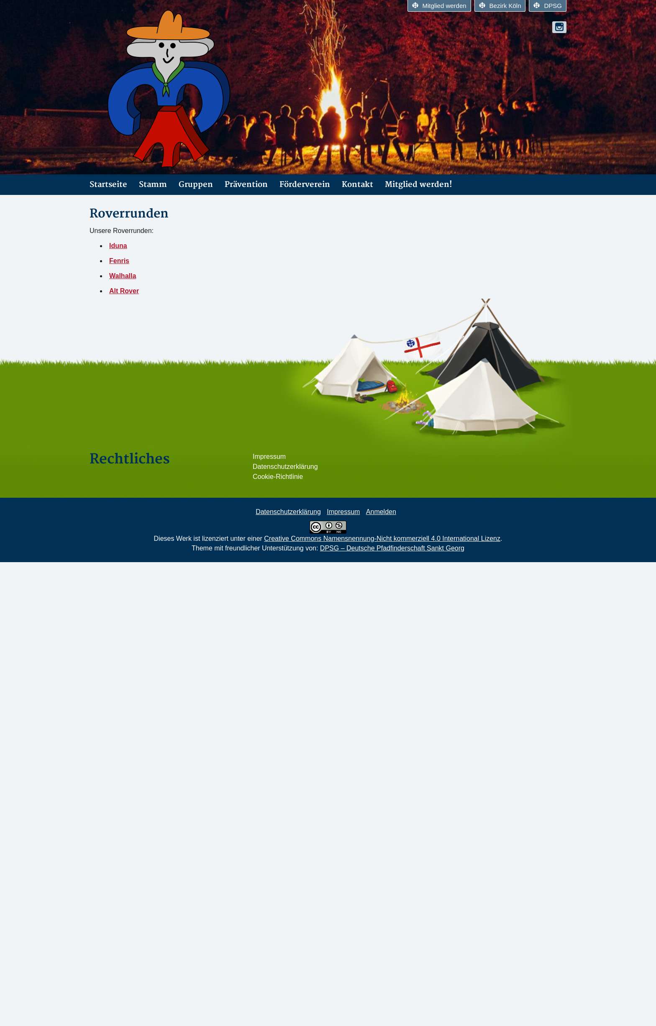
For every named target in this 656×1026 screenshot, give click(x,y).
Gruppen (196, 184)
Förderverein (304, 184)
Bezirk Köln (500, 5)
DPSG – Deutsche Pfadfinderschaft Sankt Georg (392, 548)
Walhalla (122, 275)
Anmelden (381, 511)
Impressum (269, 456)
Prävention (246, 184)
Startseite (108, 184)
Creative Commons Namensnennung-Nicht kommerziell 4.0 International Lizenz (382, 538)
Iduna (118, 245)
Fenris (119, 260)
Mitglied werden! (418, 184)
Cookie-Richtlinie (278, 476)
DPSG (547, 5)
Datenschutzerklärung (285, 466)
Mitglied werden (439, 5)
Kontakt (357, 184)
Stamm (153, 184)
